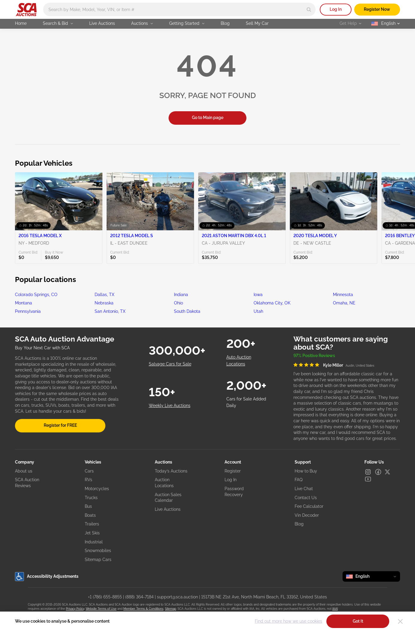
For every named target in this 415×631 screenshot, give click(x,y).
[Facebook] (378, 471)
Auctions (142, 23)
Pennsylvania (28, 311)
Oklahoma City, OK (272, 303)
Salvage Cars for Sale (170, 364)
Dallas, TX (104, 294)
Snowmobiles (98, 550)
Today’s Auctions (171, 471)
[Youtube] (368, 479)
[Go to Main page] (26, 9)
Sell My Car (257, 23)
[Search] (309, 9)
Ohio (178, 303)
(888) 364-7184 (139, 597)
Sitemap (170, 608)
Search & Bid (58, 23)
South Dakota (187, 311)
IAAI (335, 608)
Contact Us (306, 497)
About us (23, 471)
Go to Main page (207, 117)
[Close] (400, 621)
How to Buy (306, 471)
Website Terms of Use (101, 608)
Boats (90, 515)
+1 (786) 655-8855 (105, 597)
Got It (358, 621)
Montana (23, 303)
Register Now (377, 9)
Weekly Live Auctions (169, 405)
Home (21, 23)
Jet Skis (92, 533)
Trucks (91, 497)
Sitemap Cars (98, 559)
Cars (89, 471)
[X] (387, 472)
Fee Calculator (309, 506)
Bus (88, 506)
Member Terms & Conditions (143, 608)
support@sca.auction (177, 597)
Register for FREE (60, 425)
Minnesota (343, 294)
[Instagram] (368, 471)
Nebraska (104, 303)
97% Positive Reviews (314, 355)
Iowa (258, 294)
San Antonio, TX (110, 311)
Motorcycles (97, 488)
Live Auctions (102, 23)
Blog (225, 23)
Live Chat (304, 488)
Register (233, 471)
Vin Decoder (307, 515)
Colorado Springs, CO (36, 294)
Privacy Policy (75, 608)
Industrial (94, 541)
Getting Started (187, 23)
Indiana (181, 294)
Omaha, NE (344, 303)
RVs (88, 479)
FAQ (298, 479)
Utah (258, 311)
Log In (336, 9)
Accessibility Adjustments (46, 576)
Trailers (92, 524)
